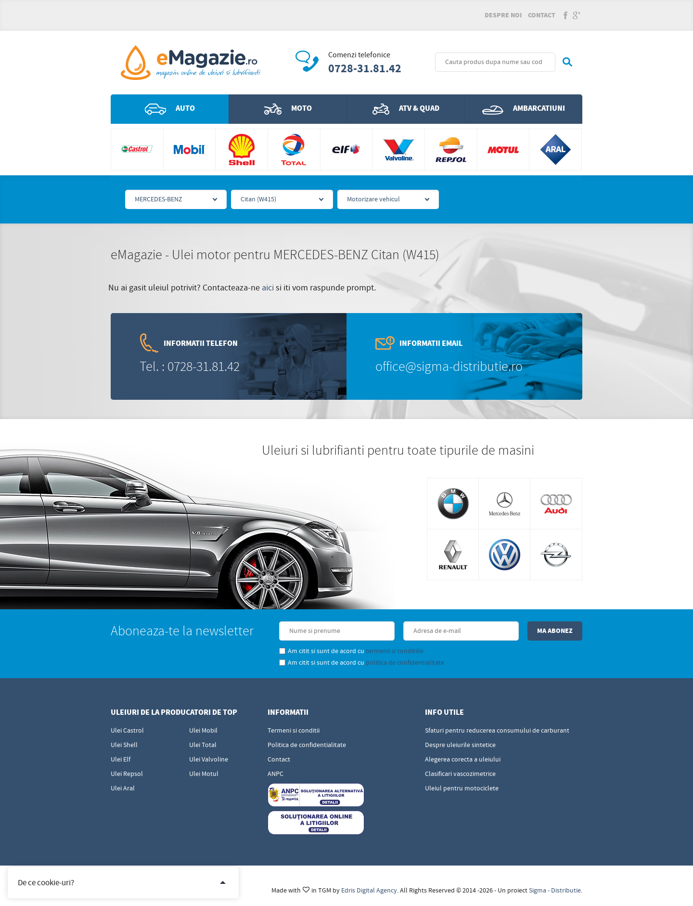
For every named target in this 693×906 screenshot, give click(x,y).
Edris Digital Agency (369, 890)
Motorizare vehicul (373, 199)
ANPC (275, 774)
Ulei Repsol (127, 774)
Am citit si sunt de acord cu (351, 651)
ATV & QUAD (405, 109)
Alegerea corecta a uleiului (462, 759)
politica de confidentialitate (405, 662)
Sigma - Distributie (555, 890)
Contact (541, 15)
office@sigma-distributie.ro (449, 366)
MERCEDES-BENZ (158, 199)
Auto (170, 109)
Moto (288, 109)
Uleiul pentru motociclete (462, 788)
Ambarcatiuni (523, 109)
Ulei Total (203, 745)
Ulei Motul (203, 774)
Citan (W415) (258, 199)
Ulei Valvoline (208, 759)
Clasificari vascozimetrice (460, 774)
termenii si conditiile (395, 651)
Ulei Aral (123, 788)
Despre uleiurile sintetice (460, 745)
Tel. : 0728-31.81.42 (190, 366)
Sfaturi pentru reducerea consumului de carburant (497, 730)
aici (268, 287)
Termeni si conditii (294, 730)
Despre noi (503, 15)
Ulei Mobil (203, 730)
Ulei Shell (124, 745)
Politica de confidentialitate (307, 745)
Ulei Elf (120, 759)
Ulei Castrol (127, 730)
